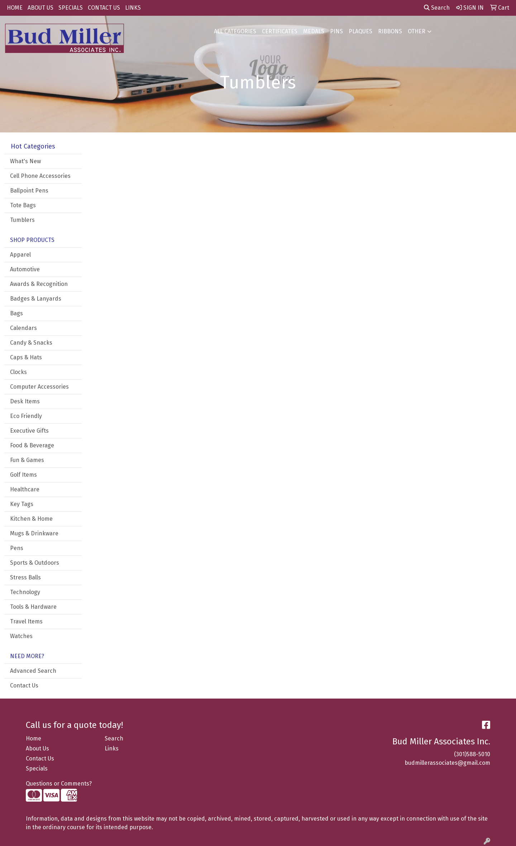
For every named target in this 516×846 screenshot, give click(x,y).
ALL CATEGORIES (235, 31)
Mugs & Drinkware (34, 533)
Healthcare (24, 489)
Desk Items (25, 401)
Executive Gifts (29, 430)
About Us (37, 748)
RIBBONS (390, 31)
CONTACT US (104, 7)
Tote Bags (23, 205)
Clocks (18, 372)
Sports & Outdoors (34, 562)
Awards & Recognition (39, 284)
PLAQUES (360, 31)
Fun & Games (27, 460)
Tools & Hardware (33, 606)
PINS (336, 31)
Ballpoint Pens (29, 190)
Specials (37, 768)
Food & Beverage (32, 445)
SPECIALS (70, 7)
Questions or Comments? (59, 783)
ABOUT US (40, 7)
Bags (16, 313)
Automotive (25, 269)
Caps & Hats (26, 357)
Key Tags (21, 504)
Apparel (20, 254)
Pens (16, 548)
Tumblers (22, 220)
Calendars (23, 328)
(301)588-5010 (472, 754)
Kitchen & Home (31, 518)
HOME (15, 7)
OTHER (416, 31)
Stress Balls (25, 577)
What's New (25, 161)
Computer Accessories (39, 386)
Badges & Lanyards (35, 298)
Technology (25, 592)
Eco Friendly (26, 416)
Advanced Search (33, 670)
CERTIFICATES (279, 31)
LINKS (133, 7)
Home (33, 738)
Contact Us (24, 685)
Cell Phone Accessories (40, 175)
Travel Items (26, 621)
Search (437, 7)
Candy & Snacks (31, 342)
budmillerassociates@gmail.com (447, 762)
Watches (21, 636)
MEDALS (313, 31)
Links (112, 748)
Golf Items (23, 474)
